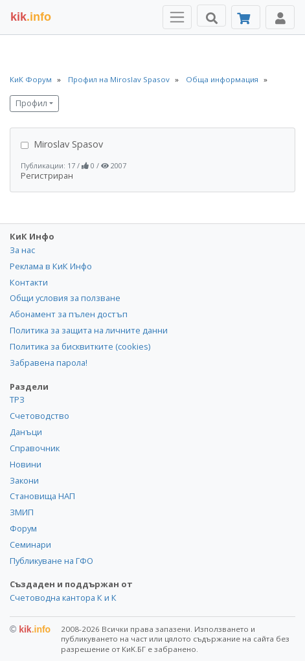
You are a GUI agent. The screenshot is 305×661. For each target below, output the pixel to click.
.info (30, 16)
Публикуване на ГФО (51, 560)
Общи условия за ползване (65, 298)
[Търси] (211, 16)
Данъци (26, 432)
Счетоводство (39, 415)
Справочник (35, 448)
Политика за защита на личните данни (89, 330)
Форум (23, 528)
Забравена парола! (48, 362)
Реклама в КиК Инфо (51, 266)
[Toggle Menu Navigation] (177, 17)
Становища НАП (42, 496)
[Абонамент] (245, 17)
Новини (25, 464)
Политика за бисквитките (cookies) (80, 346)
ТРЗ (17, 399)
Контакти (29, 282)
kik (30, 629)
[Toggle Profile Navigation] (280, 17)
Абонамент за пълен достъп (69, 314)
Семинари (30, 544)
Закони (24, 480)
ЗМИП (22, 512)
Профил (31, 103)
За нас (22, 250)
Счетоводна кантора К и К (63, 597)
